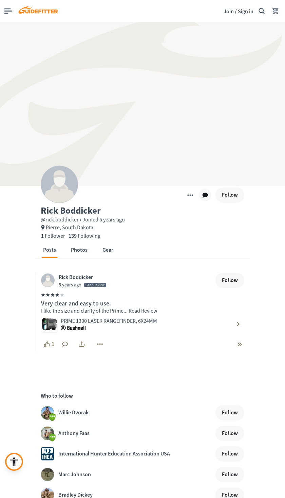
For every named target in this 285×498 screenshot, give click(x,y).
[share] (82, 344)
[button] (142, 209)
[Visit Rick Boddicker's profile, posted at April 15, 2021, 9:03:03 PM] (127, 280)
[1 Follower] (53, 236)
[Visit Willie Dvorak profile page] (127, 413)
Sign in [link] (245, 11)
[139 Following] (84, 236)
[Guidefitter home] (38, 10)
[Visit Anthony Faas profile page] (127, 433)
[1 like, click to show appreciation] (48, 344)
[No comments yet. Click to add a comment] (65, 344)
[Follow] (229, 194)
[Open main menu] (8, 11)
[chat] (205, 195)
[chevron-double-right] (239, 344)
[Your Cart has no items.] (275, 11)
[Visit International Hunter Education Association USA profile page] (127, 454)
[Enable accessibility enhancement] (14, 461)
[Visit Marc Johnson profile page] (127, 474)
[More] (190, 195)
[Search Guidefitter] (261, 11)
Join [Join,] (229, 11)
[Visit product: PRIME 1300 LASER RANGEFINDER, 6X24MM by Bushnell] (142, 324)
